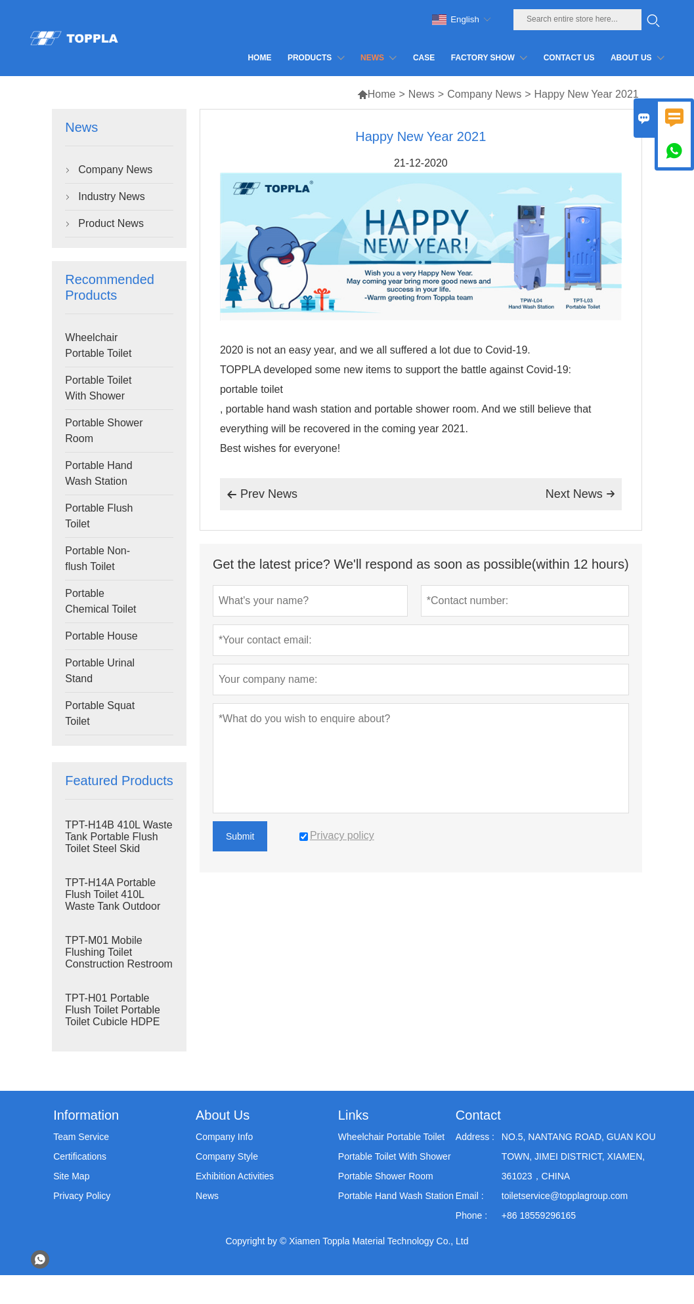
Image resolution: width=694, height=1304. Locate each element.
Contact (478, 1115)
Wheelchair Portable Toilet (98, 345)
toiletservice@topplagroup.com (565, 1196)
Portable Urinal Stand (100, 670)
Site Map (71, 1176)
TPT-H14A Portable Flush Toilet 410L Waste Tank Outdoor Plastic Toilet (112, 900)
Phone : (471, 1215)
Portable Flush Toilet (99, 515)
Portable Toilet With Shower (98, 388)
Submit (240, 836)
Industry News (111, 196)
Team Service (81, 1136)
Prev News (262, 494)
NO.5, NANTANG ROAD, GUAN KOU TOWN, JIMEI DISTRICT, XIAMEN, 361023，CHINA (579, 1156)
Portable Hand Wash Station (98, 473)
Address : (475, 1136)
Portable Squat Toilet (100, 713)
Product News (111, 223)
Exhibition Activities (235, 1176)
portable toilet (251, 389)
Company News (484, 94)
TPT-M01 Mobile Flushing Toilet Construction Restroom (119, 952)
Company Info (224, 1136)
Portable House (101, 636)
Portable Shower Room (103, 430)
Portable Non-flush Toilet (97, 558)
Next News (580, 494)
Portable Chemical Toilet (100, 601)
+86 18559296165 (539, 1215)
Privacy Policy (81, 1196)
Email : (470, 1196)
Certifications (79, 1156)
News (421, 94)
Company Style (227, 1156)
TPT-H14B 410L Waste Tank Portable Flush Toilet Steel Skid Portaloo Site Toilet (118, 842)
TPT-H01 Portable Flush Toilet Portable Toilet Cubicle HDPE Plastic (112, 1015)
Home (376, 94)
